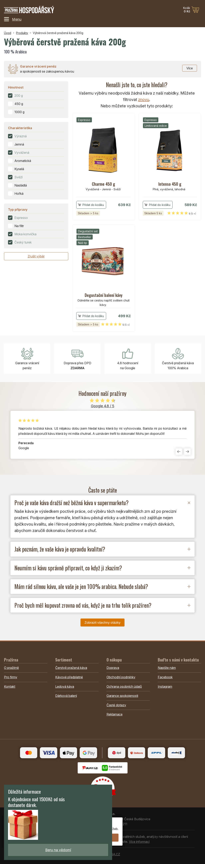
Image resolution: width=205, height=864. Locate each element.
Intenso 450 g (169, 184)
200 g (18, 96)
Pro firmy (10, 677)
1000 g (19, 112)
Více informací (139, 842)
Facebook (165, 677)
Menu (12, 19)
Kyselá (19, 169)
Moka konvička (25, 234)
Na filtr (19, 226)
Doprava (113, 668)
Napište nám (167, 668)
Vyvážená (21, 153)
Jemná (19, 144)
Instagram (165, 686)
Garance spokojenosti (122, 696)
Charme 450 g (103, 184)
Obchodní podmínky (121, 677)
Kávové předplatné (69, 677)
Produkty (22, 33)
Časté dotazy (116, 705)
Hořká (18, 194)
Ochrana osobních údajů (124, 686)
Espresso (21, 218)
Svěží (18, 177)
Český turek (23, 242)
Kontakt (9, 686)
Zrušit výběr (36, 256)
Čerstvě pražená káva (71, 668)
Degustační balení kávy (103, 295)
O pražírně (11, 668)
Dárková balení (66, 696)
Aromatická (22, 161)
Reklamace (115, 714)
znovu (143, 99)
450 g (18, 104)
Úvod (7, 33)
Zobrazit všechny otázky (102, 623)
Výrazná (20, 136)
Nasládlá (20, 185)
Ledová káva (64, 686)
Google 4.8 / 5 (102, 406)
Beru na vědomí (58, 850)
